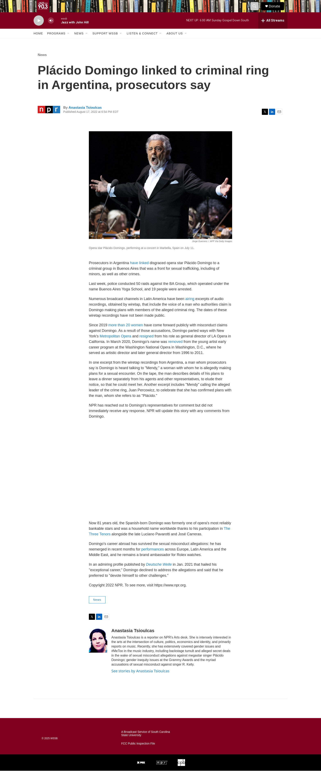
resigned (146, 345)
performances (152, 558)
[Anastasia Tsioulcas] (98, 649)
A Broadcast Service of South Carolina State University (145, 743)
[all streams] (272, 30)
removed (175, 351)
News (79, 42)
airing (189, 308)
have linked (139, 272)
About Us (174, 42)
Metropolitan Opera (115, 345)
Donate (277, 11)
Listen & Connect (142, 42)
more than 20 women (125, 334)
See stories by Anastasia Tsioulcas (140, 680)
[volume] (50, 29)
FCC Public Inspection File (138, 752)
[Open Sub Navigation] (68, 42)
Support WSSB (105, 42)
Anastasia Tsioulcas (85, 117)
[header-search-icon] (256, 11)
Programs (56, 42)
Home (38, 42)
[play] (38, 29)
